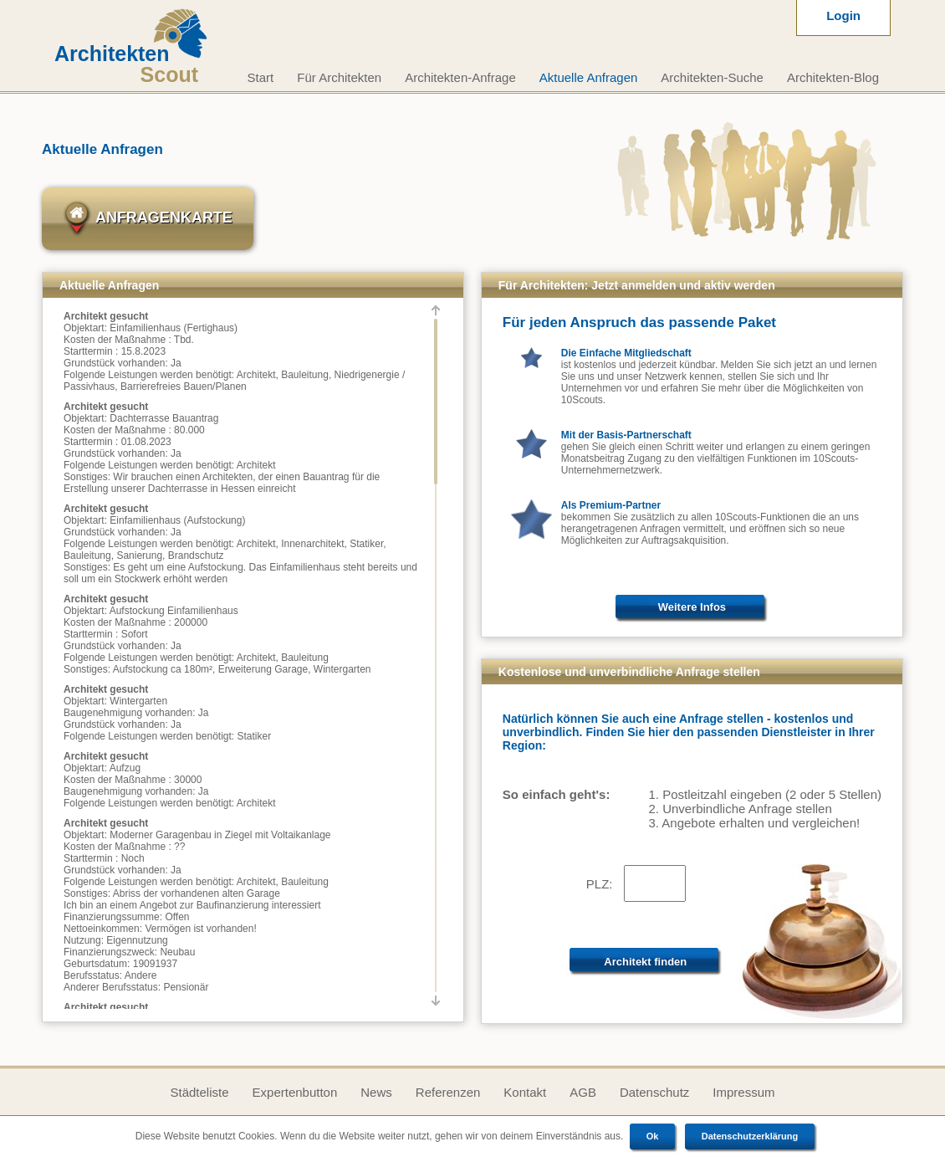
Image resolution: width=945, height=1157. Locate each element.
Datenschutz (654, 1092)
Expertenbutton (295, 1092)
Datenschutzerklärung (750, 1136)
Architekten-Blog (833, 77)
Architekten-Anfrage (460, 77)
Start (261, 77)
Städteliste (199, 1092)
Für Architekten (339, 77)
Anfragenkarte (147, 219)
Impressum (743, 1092)
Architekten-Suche (712, 77)
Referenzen (448, 1092)
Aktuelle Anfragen (588, 77)
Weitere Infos (692, 607)
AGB (583, 1092)
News (376, 1092)
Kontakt (524, 1092)
